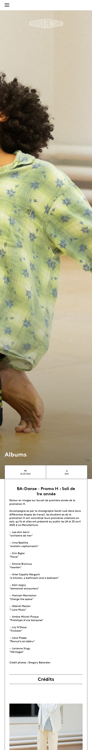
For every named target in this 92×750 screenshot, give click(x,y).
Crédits (46, 679)
